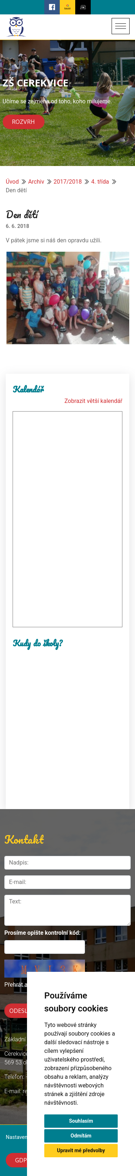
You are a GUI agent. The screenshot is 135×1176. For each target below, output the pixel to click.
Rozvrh (23, 122)
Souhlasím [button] (81, 1121)
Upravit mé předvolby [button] (81, 1150)
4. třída (100, 181)
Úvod (12, 181)
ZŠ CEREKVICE (35, 82)
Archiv (36, 181)
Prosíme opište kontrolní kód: (42, 932)
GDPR (23, 1160)
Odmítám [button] (81, 1136)
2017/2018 (68, 181)
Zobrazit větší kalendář (93, 401)
